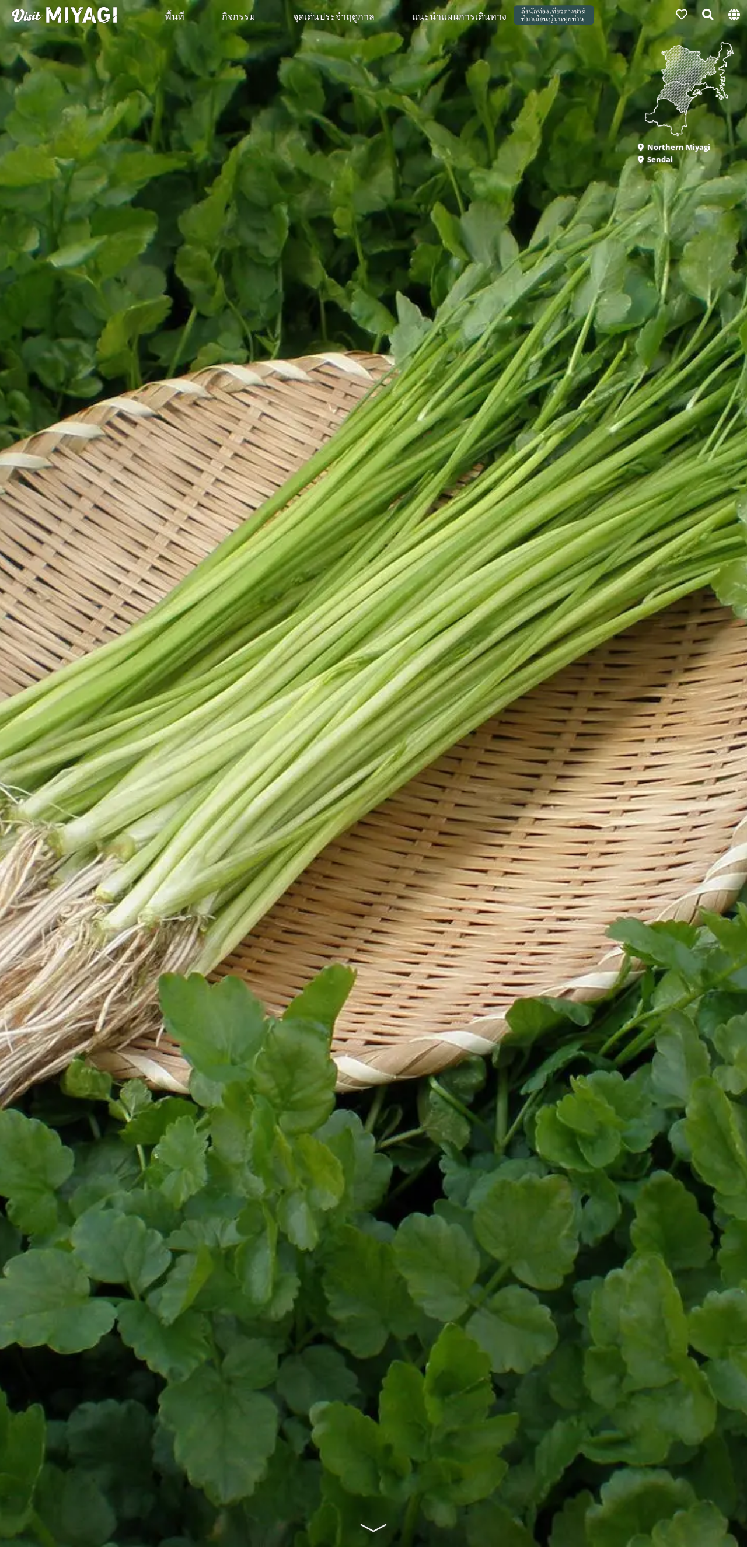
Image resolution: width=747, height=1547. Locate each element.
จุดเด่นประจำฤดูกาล (334, 16)
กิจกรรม (239, 16)
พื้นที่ (174, 16)
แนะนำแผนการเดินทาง (459, 16)
